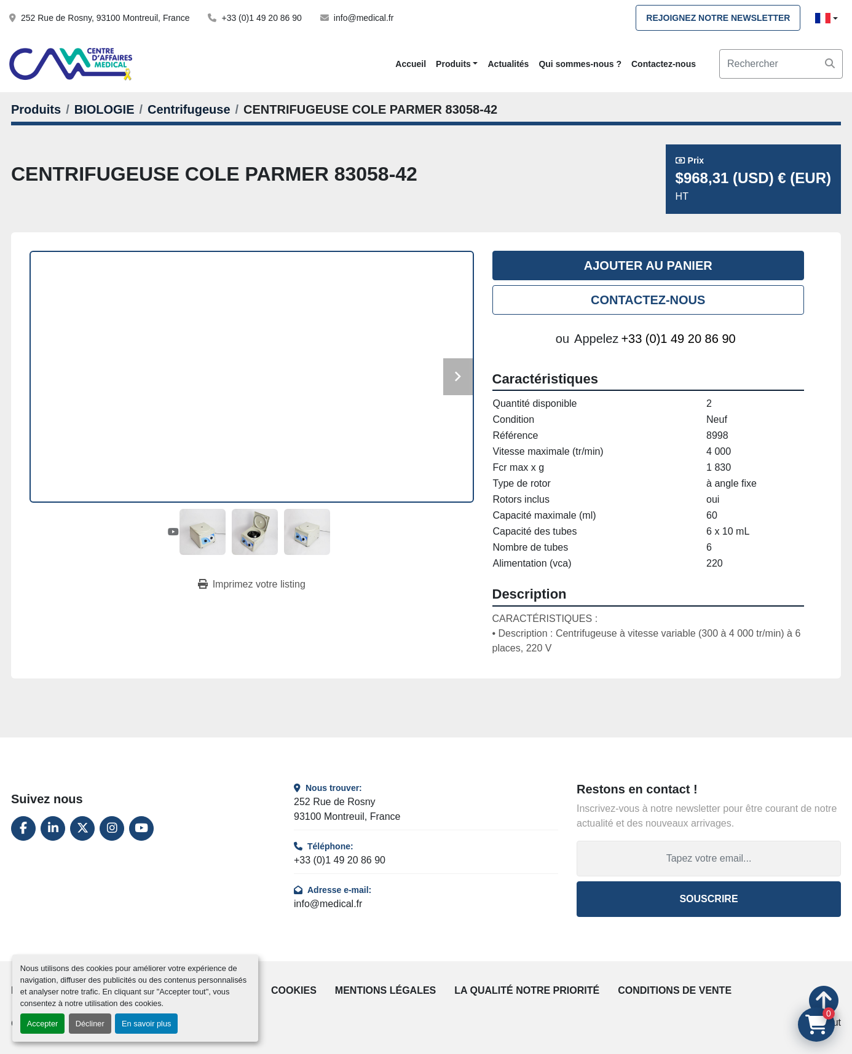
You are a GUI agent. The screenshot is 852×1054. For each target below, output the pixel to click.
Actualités (508, 64)
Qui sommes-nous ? (579, 64)
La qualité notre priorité (526, 990)
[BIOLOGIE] (104, 109)
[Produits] (36, 109)
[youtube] (141, 828)
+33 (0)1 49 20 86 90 (261, 18)
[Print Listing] (251, 584)
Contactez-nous (663, 64)
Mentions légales (385, 990)
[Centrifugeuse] (189, 109)
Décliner (90, 1023)
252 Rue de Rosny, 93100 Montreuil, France (105, 18)
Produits (453, 64)
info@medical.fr (363, 18)
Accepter (42, 1023)
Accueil (410, 64)
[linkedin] (53, 828)
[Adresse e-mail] (709, 858)
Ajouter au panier (648, 265)
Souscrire (708, 899)
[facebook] (23, 828)
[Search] (781, 64)
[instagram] (112, 828)
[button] (457, 64)
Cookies (294, 990)
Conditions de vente (675, 990)
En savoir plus (146, 1023)
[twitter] (82, 828)
